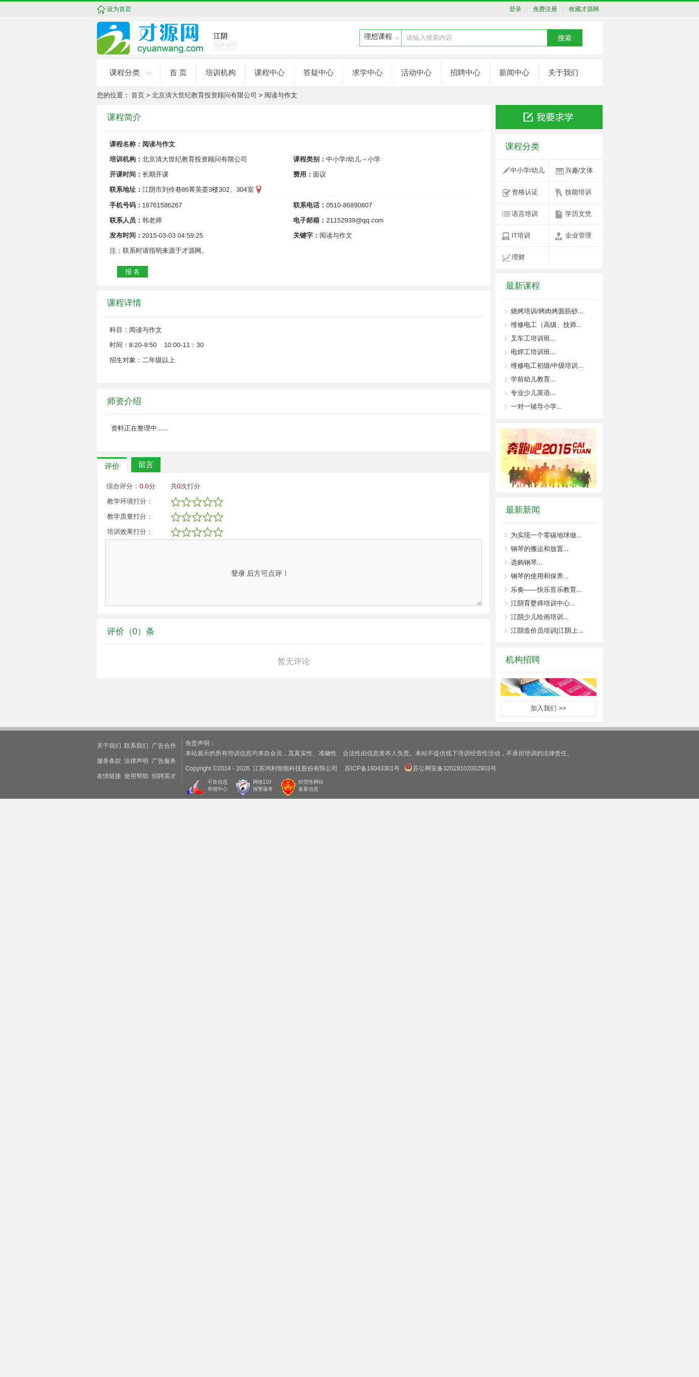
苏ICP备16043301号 (372, 1346)
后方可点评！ (260, 1190)
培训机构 (220, 72)
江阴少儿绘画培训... (540, 617)
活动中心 (416, 72)
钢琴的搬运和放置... (540, 549)
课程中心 (269, 72)
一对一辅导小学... (536, 406)
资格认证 (525, 192)
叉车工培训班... (533, 338)
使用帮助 (136, 1354)
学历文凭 (578, 213)
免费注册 (543, 9)
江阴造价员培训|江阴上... (547, 630)
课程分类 (125, 72)
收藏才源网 (582, 9)
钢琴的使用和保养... (540, 576)
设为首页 (119, 9)
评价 (112, 1083)
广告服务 (164, 1339)
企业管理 (578, 235)
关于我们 (563, 72)
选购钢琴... (527, 562)
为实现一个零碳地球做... (546, 535)
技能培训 (578, 192)
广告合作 (164, 1324)
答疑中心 (318, 72)
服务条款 (109, 1339)
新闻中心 (514, 72)
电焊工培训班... (533, 352)
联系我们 (136, 1324)
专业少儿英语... (533, 393)
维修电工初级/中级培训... (547, 365)
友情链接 (109, 1354)
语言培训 (525, 213)
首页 (137, 95)
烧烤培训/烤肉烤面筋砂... (547, 311)
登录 (517, 9)
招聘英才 (164, 1354)
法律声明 (136, 1339)
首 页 (178, 72)
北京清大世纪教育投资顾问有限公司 (204, 95)
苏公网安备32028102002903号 (450, 1346)
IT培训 (521, 235)
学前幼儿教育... (533, 379)
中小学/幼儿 (527, 170)
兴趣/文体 (579, 170)
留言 (145, 1081)
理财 (518, 257)
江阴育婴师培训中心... (543, 603)
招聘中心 (465, 72)
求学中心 (367, 72)
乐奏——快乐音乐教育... (546, 589)
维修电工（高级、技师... (546, 324)
